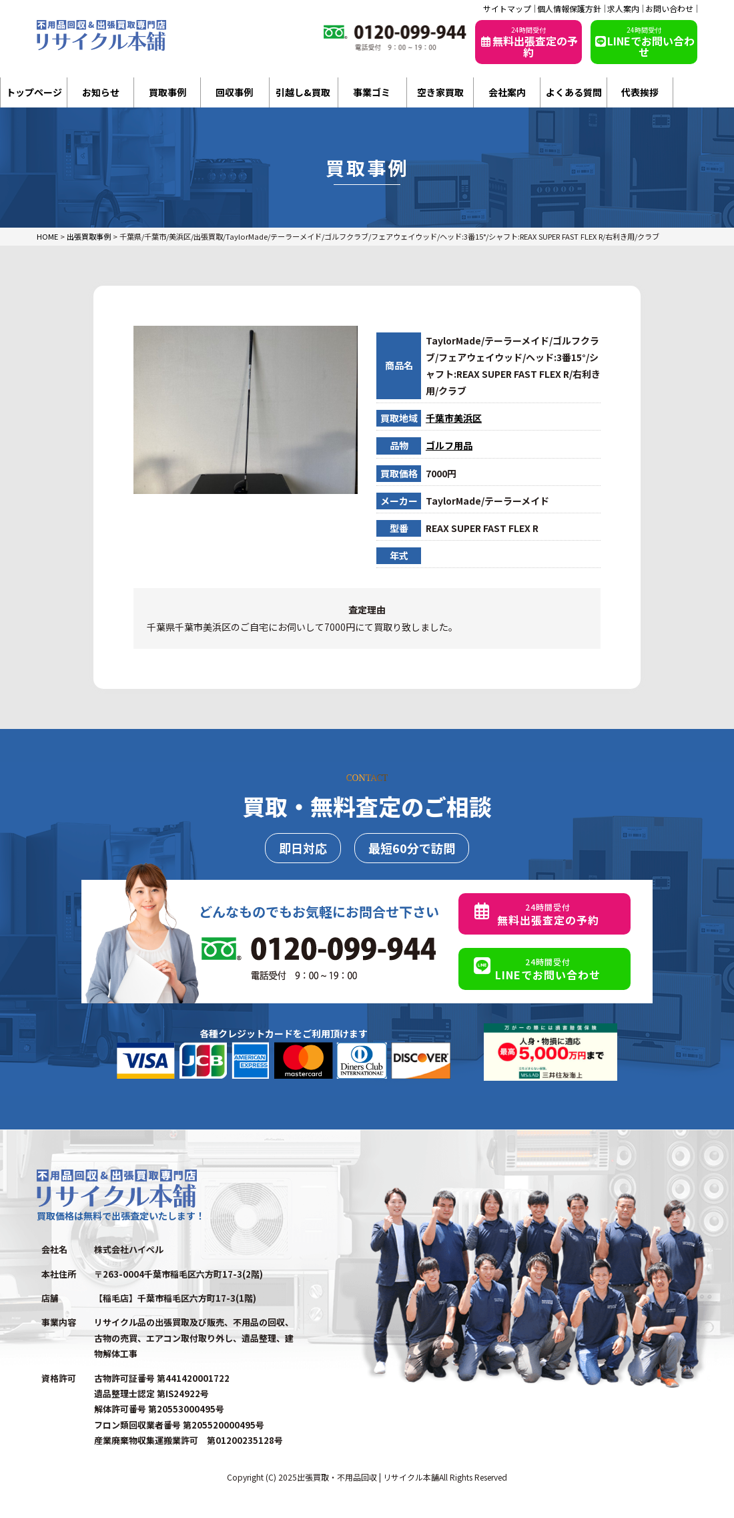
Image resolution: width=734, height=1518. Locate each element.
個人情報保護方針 (569, 9)
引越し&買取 (303, 92)
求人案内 (623, 9)
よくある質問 (574, 92)
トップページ (34, 92)
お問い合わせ (669, 9)
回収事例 (234, 92)
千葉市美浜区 (454, 418)
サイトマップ (507, 9)
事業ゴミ (371, 92)
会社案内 (507, 92)
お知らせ (100, 92)
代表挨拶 (640, 92)
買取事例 (167, 92)
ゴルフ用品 (449, 445)
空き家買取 (440, 92)
